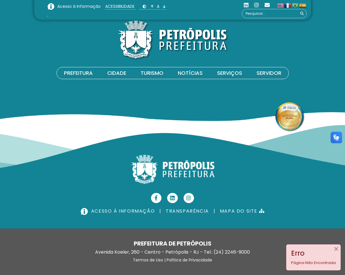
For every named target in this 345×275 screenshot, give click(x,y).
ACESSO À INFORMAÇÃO (118, 211)
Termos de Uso (148, 260)
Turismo (152, 73)
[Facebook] (156, 198)
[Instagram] (256, 5)
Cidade (116, 73)
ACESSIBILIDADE (120, 6)
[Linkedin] (246, 5)
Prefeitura (78, 73)
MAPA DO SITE (242, 211)
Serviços (229, 73)
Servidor (269, 73)
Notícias (190, 73)
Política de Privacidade (189, 260)
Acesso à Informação (79, 6)
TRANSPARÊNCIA (187, 211)
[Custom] (267, 5)
